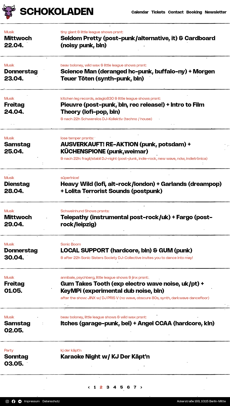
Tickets (159, 12)
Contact (176, 12)
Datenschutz (52, 401)
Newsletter (216, 12)
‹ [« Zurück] (89, 387)
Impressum (32, 401)
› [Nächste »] (141, 387)
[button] (115, 39)
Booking (194, 12)
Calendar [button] (140, 12)
